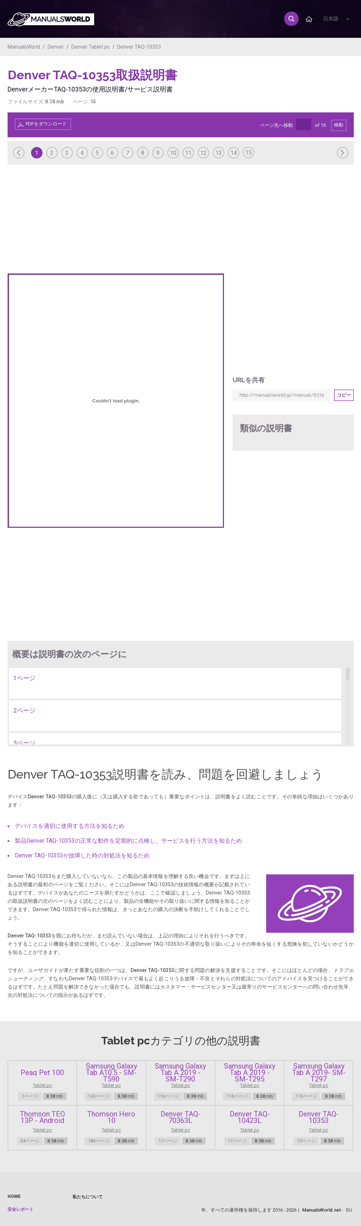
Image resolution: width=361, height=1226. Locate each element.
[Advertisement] (325, 85)
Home (14, 1196)
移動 (338, 125)
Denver (56, 47)
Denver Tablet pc (90, 47)
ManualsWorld (24, 47)
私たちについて (87, 1196)
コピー (344, 395)
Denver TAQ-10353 (139, 47)
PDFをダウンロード (46, 123)
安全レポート (21, 1209)
